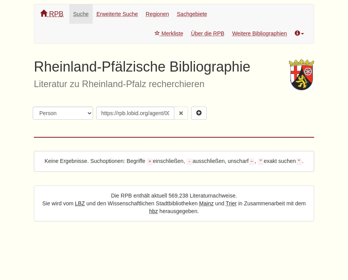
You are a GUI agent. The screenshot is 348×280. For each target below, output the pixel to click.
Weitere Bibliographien (259, 33)
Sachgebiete (192, 14)
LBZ (80, 203)
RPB (51, 14)
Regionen (157, 14)
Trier (231, 203)
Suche (81, 14)
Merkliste (169, 33)
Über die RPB (208, 33)
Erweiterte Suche (117, 14)
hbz (153, 211)
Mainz (206, 203)
